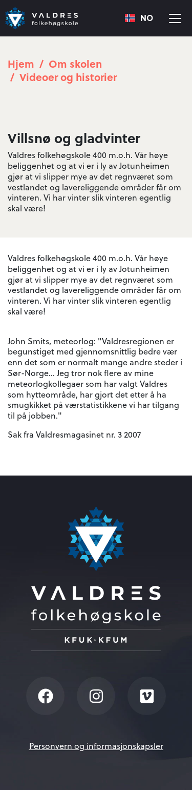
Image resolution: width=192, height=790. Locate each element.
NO (139, 18)
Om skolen (75, 63)
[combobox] (139, 18)
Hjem (21, 63)
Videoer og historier (68, 76)
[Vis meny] (175, 18)
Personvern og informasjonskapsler (96, 746)
